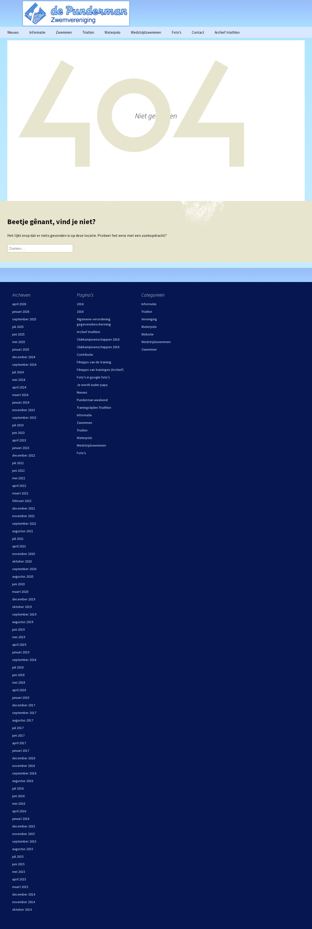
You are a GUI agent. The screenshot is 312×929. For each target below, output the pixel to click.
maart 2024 (20, 395)
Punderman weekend (92, 400)
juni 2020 (18, 584)
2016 (80, 304)
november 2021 (23, 516)
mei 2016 (18, 803)
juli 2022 (18, 463)
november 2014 (23, 902)
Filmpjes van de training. (94, 362)
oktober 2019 (22, 607)
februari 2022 (21, 501)
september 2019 (24, 614)
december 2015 (23, 826)
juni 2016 (18, 796)
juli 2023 (18, 425)
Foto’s (176, 32)
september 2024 (24, 364)
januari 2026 (20, 311)
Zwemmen (64, 32)
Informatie (37, 32)
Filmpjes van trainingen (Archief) (100, 369)
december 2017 (23, 705)
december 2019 (23, 599)
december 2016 (23, 758)
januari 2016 (20, 818)
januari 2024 (20, 402)
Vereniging (149, 319)
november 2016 (23, 765)
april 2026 (19, 304)
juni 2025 (18, 334)
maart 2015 (20, 887)
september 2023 (24, 417)
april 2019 (19, 644)
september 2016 (24, 773)
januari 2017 (20, 750)
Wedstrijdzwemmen (146, 32)
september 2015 (24, 841)
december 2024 (23, 357)
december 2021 (23, 508)
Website (147, 334)
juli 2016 (18, 788)
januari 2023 (20, 448)
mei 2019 (18, 637)
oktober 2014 (22, 909)
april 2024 (19, 387)
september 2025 (24, 319)
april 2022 (19, 485)
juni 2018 (18, 675)
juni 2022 (18, 470)
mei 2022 (18, 478)
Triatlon (88, 32)
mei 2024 (18, 379)
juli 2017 (18, 728)
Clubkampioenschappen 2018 (98, 347)
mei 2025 (18, 342)
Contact (198, 32)
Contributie (85, 354)
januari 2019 (20, 652)
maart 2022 (20, 493)
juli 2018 (18, 667)
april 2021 (19, 546)
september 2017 (24, 712)
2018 (80, 311)
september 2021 (24, 523)
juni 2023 (18, 432)
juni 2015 (18, 864)
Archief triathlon (227, 32)
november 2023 (23, 410)
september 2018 (24, 660)
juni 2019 (18, 629)
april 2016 (19, 811)
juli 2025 (18, 326)
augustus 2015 (22, 849)
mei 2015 (18, 871)
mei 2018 (18, 682)
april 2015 (19, 879)
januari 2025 (20, 349)
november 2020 (23, 554)
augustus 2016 (22, 781)
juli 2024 (18, 372)
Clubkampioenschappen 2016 (98, 339)
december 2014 (23, 894)
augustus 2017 (22, 720)
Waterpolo (112, 32)
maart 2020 (20, 591)
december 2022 (23, 455)
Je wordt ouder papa (92, 385)
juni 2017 (18, 735)
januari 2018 (20, 697)
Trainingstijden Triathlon (94, 407)
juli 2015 (18, 856)
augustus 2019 (22, 622)
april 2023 (19, 440)
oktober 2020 (22, 561)
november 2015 (23, 834)
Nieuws (13, 32)
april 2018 (19, 690)
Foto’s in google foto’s (93, 377)
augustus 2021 (22, 531)
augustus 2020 (22, 576)
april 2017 (19, 743)
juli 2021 (18, 538)
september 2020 (24, 569)
